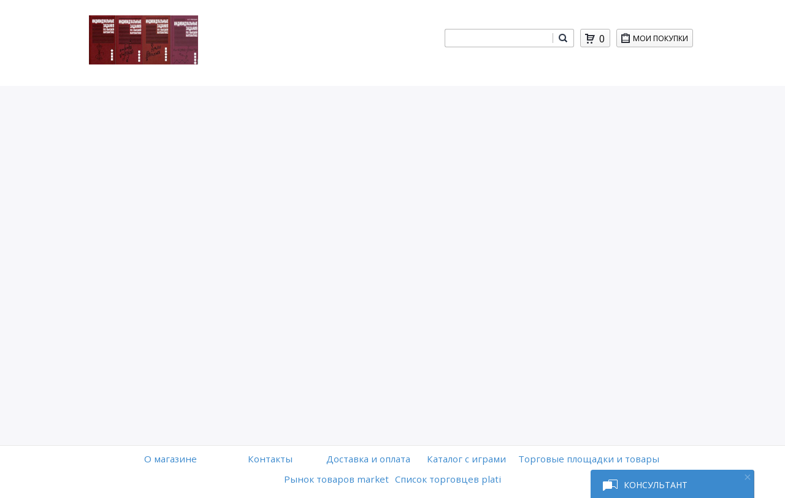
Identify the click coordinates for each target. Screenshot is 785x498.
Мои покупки (662, 40)
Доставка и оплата (368, 459)
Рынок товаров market (336, 479)
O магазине (170, 459)
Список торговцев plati (448, 479)
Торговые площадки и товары (588, 459)
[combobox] (499, 38)
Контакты (270, 459)
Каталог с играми (466, 459)
